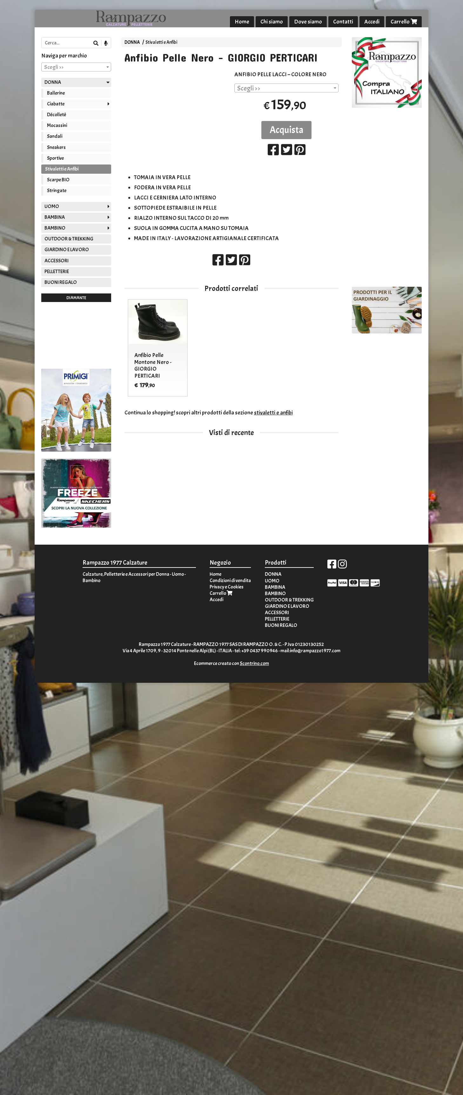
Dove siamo (308, 21)
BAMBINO (54, 228)
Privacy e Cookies (227, 587)
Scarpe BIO (58, 180)
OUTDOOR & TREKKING (68, 239)
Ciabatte (55, 104)
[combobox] (286, 88)
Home (242, 21)
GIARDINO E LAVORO (66, 249)
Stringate (56, 190)
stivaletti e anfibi (273, 412)
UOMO (51, 206)
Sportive (55, 158)
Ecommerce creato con (231, 663)
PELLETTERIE (56, 271)
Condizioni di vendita (230, 580)
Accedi (371, 21)
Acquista (286, 130)
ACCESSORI (56, 261)
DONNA (132, 42)
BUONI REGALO (60, 282)
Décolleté (56, 114)
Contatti (343, 21)
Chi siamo (271, 21)
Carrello (404, 21)
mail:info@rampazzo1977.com (310, 651)
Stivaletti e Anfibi (161, 42)
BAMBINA (54, 217)
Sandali (54, 136)
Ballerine (56, 93)
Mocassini (57, 125)
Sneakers (56, 147)
